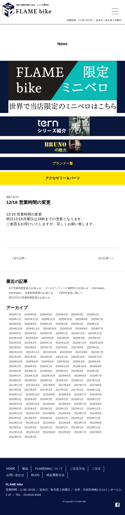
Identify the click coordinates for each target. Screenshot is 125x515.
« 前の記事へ (19, 258)
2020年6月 (63, 361)
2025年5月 (30, 323)
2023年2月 (30, 342)
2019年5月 (62, 371)
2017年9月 (49, 385)
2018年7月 (96, 375)
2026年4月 (62, 314)
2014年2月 (62, 418)
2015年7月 (80, 403)
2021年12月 (16, 352)
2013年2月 (62, 427)
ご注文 (96, 468)
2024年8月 (81, 328)
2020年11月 (95, 356)
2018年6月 (15, 380)
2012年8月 (65, 432)
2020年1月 (46, 366)
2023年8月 (47, 338)
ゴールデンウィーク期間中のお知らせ (67, 288)
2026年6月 (30, 314)
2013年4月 (30, 427)
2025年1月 (93, 323)
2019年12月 (62, 366)
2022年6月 (62, 347)
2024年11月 (33, 328)
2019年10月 (79, 366)
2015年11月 (16, 403)
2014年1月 (77, 418)
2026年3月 (77, 314)
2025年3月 (62, 323)
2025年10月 (65, 319)
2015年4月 (30, 408)
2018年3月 (62, 380)
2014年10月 (33, 413)
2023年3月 (15, 342)
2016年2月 (62, 399)
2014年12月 (94, 408)
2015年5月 (15, 408)
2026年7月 (15, 314)
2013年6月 (96, 422)
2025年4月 (46, 323)
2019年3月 (93, 371)
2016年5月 (15, 399)
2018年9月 (65, 375)
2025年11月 (48, 319)
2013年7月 (80, 422)
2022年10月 (96, 342)
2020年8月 (47, 361)
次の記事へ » (105, 258)
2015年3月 (46, 408)
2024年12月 (16, 328)
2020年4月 (94, 361)
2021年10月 (50, 352)
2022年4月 (93, 347)
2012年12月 (94, 427)
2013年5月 (15, 427)
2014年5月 (15, 418)
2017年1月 (77, 389)
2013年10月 (33, 422)
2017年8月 (65, 385)
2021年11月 (33, 352)
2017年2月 (62, 389)
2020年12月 (78, 356)
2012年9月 (49, 432)
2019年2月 (15, 375)
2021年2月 (46, 356)
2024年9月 (66, 328)
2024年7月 (97, 328)
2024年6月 (15, 333)
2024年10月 (50, 328)
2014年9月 (49, 413)
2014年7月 (80, 413)
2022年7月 (46, 347)
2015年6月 (96, 403)
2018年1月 (77, 380)
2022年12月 (62, 342)
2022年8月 (30, 347)
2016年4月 (30, 399)
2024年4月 (46, 333)
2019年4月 (77, 371)
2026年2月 (93, 314)
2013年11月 (16, 422)
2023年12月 (78, 333)
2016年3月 (46, 399)
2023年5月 (79, 338)
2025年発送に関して (71, 292)
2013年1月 (77, 427)
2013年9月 (49, 422)
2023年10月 (16, 338)
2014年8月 (65, 413)
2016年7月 (80, 394)
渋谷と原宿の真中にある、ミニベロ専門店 (32, 5)
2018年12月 (31, 375)
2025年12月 (31, 319)
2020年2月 (30, 366)
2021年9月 (66, 352)
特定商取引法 (56, 475)
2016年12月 (94, 389)
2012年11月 (16, 432)
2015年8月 (65, 403)
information (98, 288)
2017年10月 (33, 385)
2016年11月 (16, 394)
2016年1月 (77, 399)
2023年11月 (95, 333)
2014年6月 (96, 413)
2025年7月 (97, 319)
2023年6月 (63, 338)
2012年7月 (80, 432)
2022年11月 (79, 342)
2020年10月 (16, 361)
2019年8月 (15, 371)
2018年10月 (48, 375)
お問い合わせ (15, 475)
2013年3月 (46, 427)
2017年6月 (96, 385)
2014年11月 (16, 413)
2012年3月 (30, 436)
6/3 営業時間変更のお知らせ (25, 288)
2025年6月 (15, 323)
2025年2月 (77, 323)
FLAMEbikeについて (49, 468)
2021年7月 (97, 352)
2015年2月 (62, 408)
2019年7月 (30, 371)
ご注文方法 (77, 468)
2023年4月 (94, 338)
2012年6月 (96, 432)
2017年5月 (15, 389)
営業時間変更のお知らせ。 (40, 292)
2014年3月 (46, 418)
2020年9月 (32, 361)
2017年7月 (80, 385)
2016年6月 (96, 394)
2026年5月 (46, 314)
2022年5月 (77, 347)
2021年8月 (81, 352)
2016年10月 (33, 394)
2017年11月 (16, 385)
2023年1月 (46, 342)
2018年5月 (30, 380)
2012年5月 (15, 436)
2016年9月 (49, 394)
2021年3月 (30, 356)
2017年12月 (94, 380)
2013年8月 (65, 422)
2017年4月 (30, 389)
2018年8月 (80, 375)
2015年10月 (33, 403)
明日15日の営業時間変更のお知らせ (29, 297)
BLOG (35, 475)
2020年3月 (15, 366)
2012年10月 (33, 432)
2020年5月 (79, 361)
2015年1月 (77, 408)
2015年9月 (49, 403)
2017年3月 (46, 389)
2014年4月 (30, 418)
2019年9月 (96, 366)
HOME (10, 468)
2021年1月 (62, 356)
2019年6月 (46, 371)
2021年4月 (15, 356)
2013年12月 (94, 418)
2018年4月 (46, 380)
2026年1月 (15, 319)
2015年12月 (94, 399)
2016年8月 (65, 394)
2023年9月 (32, 338)
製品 (25, 468)
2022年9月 (15, 347)
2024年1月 (62, 333)
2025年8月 (81, 319)
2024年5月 (30, 333)
